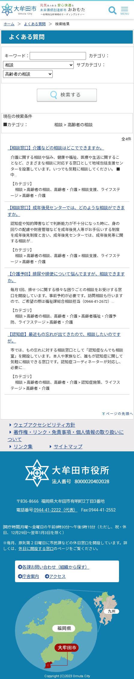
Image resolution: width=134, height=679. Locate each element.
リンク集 (20, 447)
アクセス (55, 576)
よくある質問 (35, 24)
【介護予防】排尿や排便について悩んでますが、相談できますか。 (66, 277)
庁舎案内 (28, 576)
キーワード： (17, 56)
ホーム (9, 24)
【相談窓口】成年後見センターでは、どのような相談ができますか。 (66, 211)
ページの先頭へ (119, 414)
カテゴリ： (99, 56)
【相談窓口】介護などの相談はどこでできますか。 (55, 148)
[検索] (113, 11)
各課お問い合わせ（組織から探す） (53, 567)
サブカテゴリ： (91, 65)
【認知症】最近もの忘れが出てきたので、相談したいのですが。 (64, 338)
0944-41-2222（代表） (56, 510)
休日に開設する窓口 (36, 548)
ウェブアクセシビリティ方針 (41, 425)
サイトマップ (65, 447)
